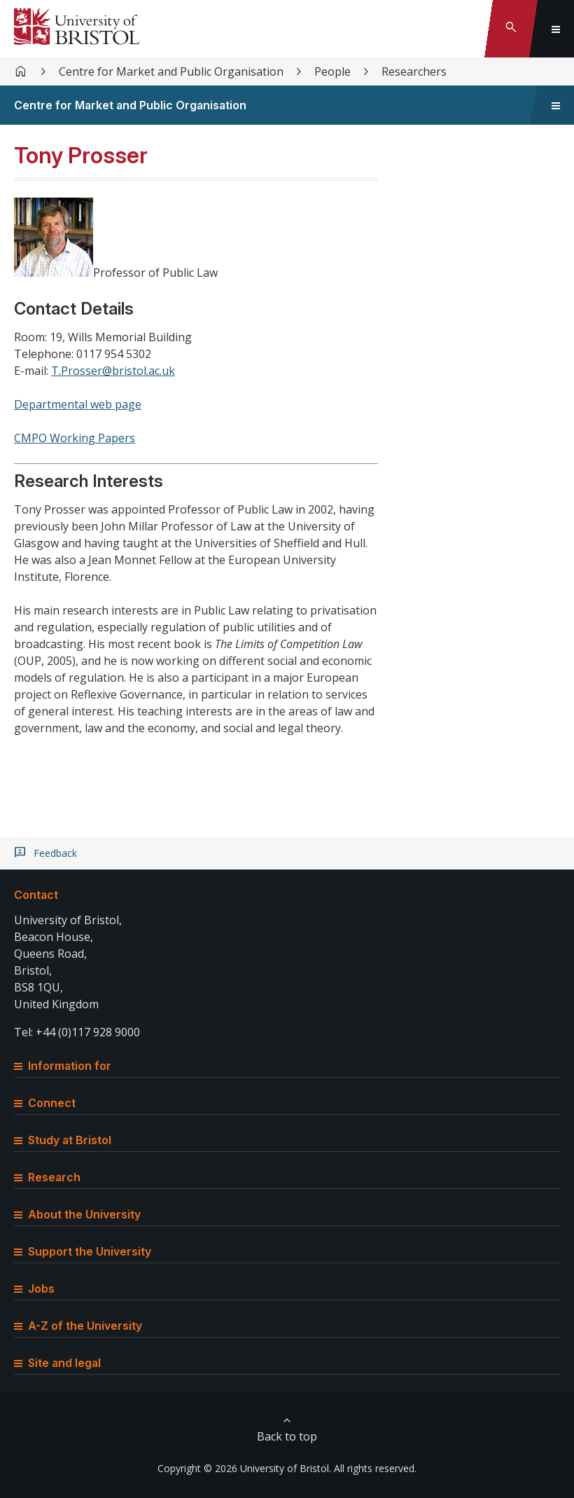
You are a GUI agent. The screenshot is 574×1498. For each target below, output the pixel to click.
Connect (45, 1103)
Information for (62, 1066)
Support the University (82, 1251)
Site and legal (57, 1363)
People (332, 71)
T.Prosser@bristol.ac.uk (113, 370)
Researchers (414, 71)
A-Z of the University (78, 1326)
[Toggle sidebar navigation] (556, 105)
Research (47, 1177)
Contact (36, 895)
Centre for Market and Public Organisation (171, 71)
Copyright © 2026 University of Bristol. (244, 1468)
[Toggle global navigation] (556, 28)
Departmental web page (77, 404)
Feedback (55, 853)
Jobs (34, 1288)
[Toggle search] (511, 28)
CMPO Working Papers (74, 438)
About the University (77, 1214)
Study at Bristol (62, 1140)
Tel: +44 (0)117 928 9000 (77, 1032)
